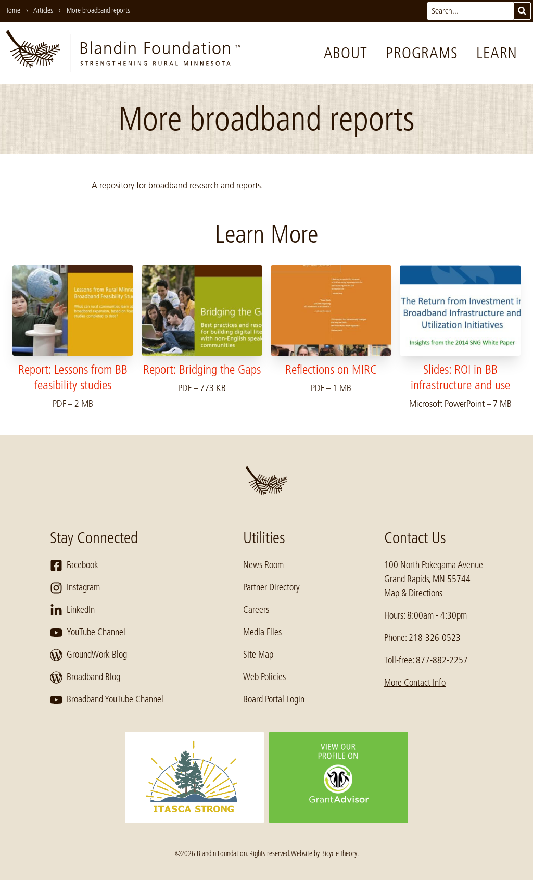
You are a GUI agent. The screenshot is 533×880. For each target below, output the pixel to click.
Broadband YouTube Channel (106, 700)
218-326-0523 (435, 638)
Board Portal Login (273, 699)
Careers (256, 609)
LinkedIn (72, 610)
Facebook (74, 565)
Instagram (75, 588)
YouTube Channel (87, 632)
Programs (422, 53)
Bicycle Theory (339, 853)
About (345, 53)
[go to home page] (123, 53)
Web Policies (264, 677)
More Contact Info (415, 682)
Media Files (262, 632)
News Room (263, 565)
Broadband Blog (85, 677)
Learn (496, 53)
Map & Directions (413, 593)
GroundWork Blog (88, 655)
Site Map (258, 654)
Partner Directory (271, 587)
